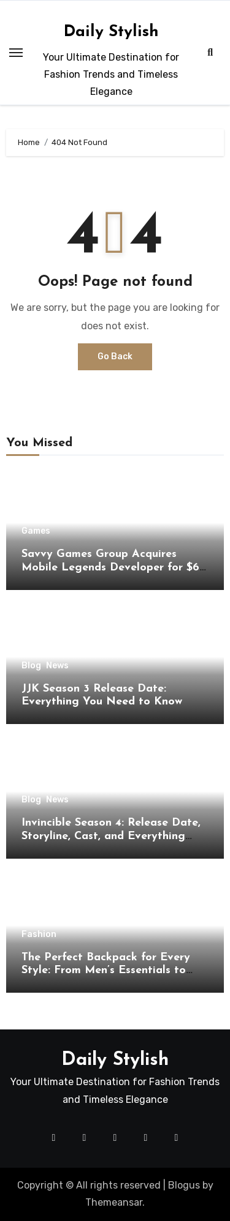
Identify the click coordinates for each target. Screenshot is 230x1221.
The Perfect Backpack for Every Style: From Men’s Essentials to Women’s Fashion (105, 971)
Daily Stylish (111, 32)
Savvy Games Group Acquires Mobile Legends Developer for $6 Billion (110, 567)
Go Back (115, 356)
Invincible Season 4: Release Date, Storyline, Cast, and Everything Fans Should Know (111, 836)
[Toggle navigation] (16, 52)
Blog (31, 666)
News (57, 666)
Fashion (38, 934)
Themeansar (113, 1202)
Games (35, 531)
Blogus (184, 1185)
